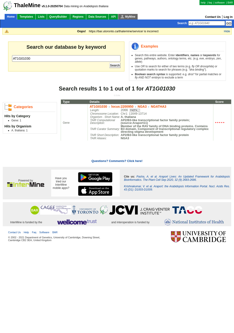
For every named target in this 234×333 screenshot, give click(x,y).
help (203, 2)
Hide (227, 31)
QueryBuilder (58, 16)
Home (11, 16)
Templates (26, 16)
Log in (228, 17)
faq (210, 2)
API (113, 16)
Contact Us (213, 17)
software (220, 2)
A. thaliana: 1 (19, 130)
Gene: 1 (16, 120)
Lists (41, 16)
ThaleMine (27, 5)
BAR (230, 2)
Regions (78, 16)
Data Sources (97, 16)
